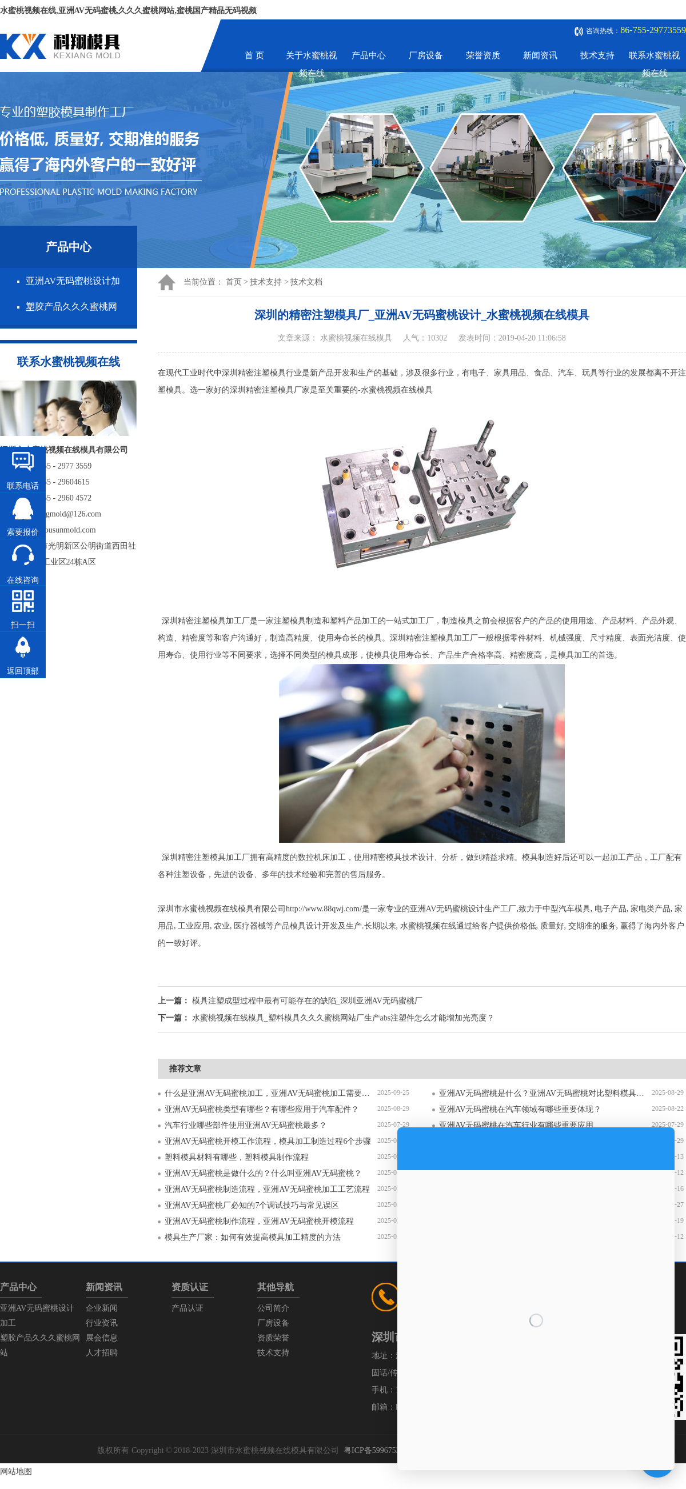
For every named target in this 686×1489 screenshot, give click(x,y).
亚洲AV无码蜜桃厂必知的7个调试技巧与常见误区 (252, 1205)
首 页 (254, 55)
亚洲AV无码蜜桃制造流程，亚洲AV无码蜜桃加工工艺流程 (267, 1189)
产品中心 (369, 55)
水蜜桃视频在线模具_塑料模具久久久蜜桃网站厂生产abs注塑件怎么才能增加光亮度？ (343, 1018)
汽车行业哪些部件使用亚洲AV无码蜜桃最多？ (246, 1125)
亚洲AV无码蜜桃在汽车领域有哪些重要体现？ (520, 1109)
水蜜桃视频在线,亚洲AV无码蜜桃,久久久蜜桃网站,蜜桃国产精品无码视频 (128, 10)
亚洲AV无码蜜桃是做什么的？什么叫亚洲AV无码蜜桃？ (263, 1173)
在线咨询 (23, 580)
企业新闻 (102, 1308)
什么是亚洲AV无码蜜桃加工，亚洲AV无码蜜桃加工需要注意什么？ (271, 1093)
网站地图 (16, 1471)
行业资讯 (102, 1323)
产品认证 (188, 1308)
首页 (234, 282)
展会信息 (102, 1338)
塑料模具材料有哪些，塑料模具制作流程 (237, 1157)
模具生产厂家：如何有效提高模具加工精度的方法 (253, 1237)
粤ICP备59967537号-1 (381, 1450)
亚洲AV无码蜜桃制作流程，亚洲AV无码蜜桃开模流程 (259, 1221)
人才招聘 (102, 1352)
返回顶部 (23, 671)
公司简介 (273, 1308)
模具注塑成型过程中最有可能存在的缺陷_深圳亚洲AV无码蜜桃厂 (307, 1000)
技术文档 (306, 282)
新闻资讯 (540, 55)
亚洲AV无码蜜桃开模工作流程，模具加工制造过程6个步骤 (268, 1141)
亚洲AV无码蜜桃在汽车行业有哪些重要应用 (516, 1125)
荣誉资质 (483, 55)
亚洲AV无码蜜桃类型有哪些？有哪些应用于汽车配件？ (262, 1109)
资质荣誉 (273, 1338)
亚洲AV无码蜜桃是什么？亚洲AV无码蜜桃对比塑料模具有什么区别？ (545, 1093)
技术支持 (597, 55)
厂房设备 (426, 55)
